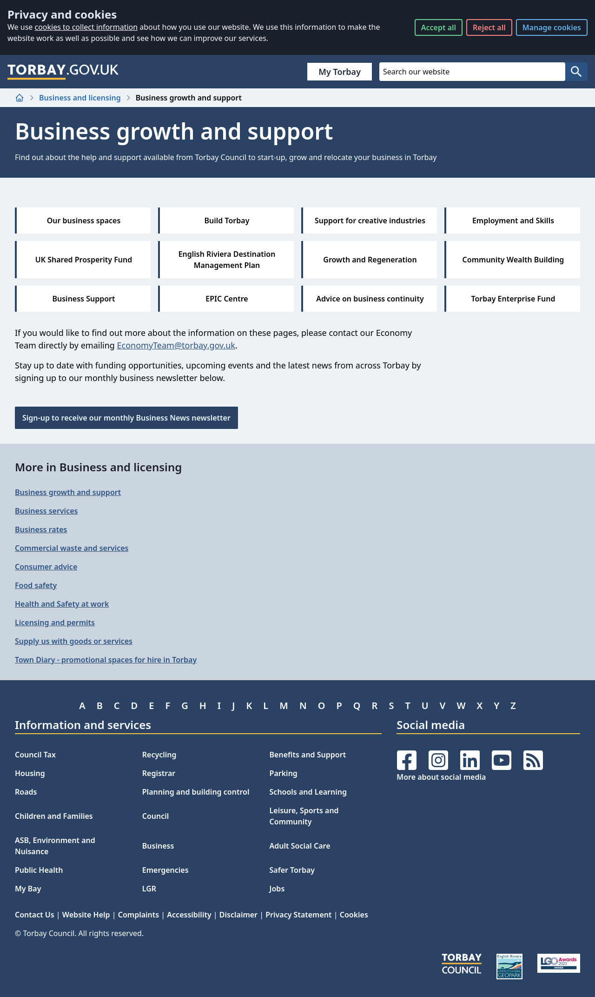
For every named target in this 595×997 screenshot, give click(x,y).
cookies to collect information (86, 27)
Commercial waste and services (71, 548)
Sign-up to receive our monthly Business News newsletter (126, 418)
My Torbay (339, 71)
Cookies (354, 915)
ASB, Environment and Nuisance (55, 845)
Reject (489, 27)
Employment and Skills (513, 220)
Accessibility (189, 915)
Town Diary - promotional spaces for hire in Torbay (106, 660)
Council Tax (35, 754)
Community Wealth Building (513, 259)
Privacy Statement (298, 915)
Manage (551, 27)
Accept (438, 27)
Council (155, 816)
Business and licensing (80, 98)
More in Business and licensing (98, 467)
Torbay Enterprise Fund (513, 299)
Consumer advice (46, 567)
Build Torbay (227, 220)
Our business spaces (84, 220)
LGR (149, 888)
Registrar (159, 773)
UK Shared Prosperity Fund (83, 259)
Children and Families (54, 816)
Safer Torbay (292, 870)
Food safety (36, 585)
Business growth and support (68, 492)
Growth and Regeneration (369, 259)
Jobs (277, 888)
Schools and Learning (308, 792)
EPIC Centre (226, 299)
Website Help (86, 915)
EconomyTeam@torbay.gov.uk (176, 345)
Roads (26, 792)
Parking (284, 773)
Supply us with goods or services (73, 641)
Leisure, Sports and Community (304, 816)
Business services (46, 511)
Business (158, 846)
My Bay (28, 888)
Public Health (39, 870)
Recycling (159, 754)
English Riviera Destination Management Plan (227, 259)
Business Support (83, 299)
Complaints (138, 915)
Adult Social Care (300, 846)
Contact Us (34, 915)
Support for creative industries (370, 220)
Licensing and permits (55, 622)
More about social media (441, 777)
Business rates (41, 529)
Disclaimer (238, 915)
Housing (30, 773)
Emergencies (165, 870)
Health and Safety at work (62, 604)
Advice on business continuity (369, 299)
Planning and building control (196, 792)
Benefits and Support (308, 754)
